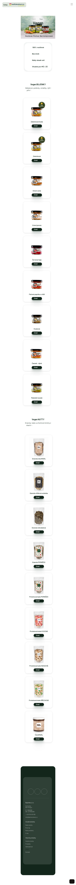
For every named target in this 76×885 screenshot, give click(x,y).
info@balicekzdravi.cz (31, 817)
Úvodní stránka (29, 841)
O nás (26, 833)
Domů (34, 19)
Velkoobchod (29, 846)
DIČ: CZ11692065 (30, 812)
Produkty (27, 844)
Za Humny (28, 806)
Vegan (27, 849)
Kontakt (27, 852)
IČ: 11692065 (28, 810)
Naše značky (28, 825)
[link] (17, 4)
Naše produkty (29, 830)
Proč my (27, 828)
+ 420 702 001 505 (30, 814)
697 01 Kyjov (28, 807)
